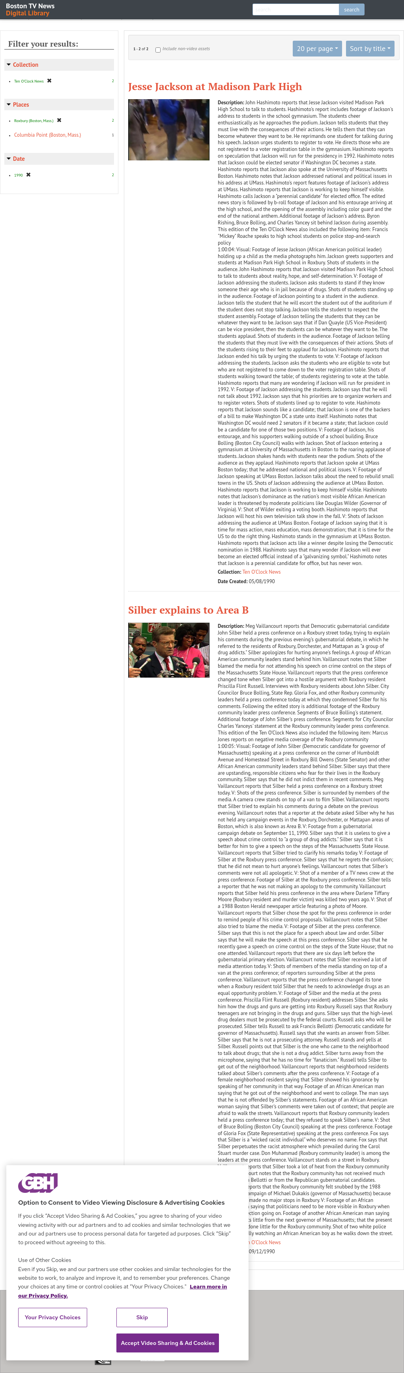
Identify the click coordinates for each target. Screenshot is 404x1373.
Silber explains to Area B (188, 609)
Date (19, 158)
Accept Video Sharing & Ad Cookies (168, 1343)
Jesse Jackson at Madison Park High (215, 86)
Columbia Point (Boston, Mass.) (47, 135)
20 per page (315, 48)
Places (21, 104)
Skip (142, 1317)
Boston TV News (31, 9)
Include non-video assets (186, 48)
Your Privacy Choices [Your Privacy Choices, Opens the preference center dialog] (53, 1317)
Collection (25, 64)
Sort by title (367, 48)
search (351, 9)
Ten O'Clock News (262, 572)
